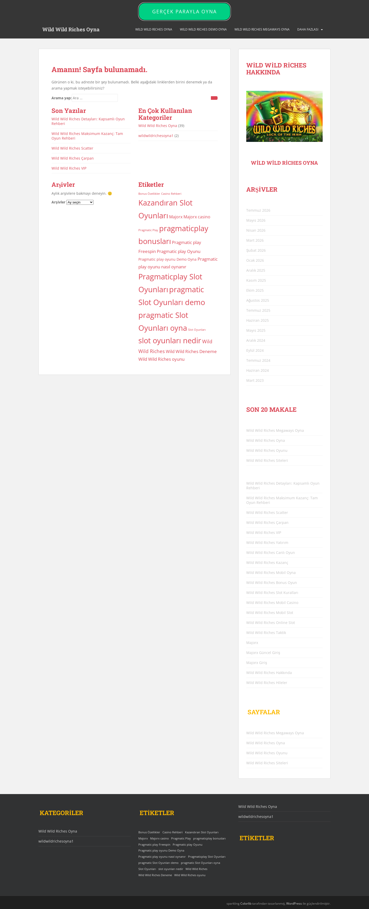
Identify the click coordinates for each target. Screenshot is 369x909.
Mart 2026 (255, 240)
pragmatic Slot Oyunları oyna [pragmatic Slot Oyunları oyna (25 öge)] (200, 863)
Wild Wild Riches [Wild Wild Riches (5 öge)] (196, 869)
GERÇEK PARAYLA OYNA (184, 11)
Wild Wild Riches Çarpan (73, 158)
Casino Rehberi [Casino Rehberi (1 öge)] (171, 194)
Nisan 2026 (255, 230)
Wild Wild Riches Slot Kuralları (272, 592)
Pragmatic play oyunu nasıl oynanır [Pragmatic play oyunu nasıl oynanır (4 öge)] (162, 856)
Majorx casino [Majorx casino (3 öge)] (196, 217)
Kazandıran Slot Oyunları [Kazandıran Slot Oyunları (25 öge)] (202, 832)
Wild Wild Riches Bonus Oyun (271, 582)
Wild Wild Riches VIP (69, 168)
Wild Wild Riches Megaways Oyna (262, 29)
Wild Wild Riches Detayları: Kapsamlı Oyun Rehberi (88, 121)
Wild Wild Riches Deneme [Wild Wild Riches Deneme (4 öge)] (191, 351)
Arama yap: (62, 97)
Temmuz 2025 (258, 310)
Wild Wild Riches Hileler (266, 682)
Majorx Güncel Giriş (263, 652)
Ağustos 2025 (257, 300)
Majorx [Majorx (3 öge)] (175, 217)
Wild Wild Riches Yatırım (267, 542)
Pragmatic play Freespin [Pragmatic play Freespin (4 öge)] (154, 844)
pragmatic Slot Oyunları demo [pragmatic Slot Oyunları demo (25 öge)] (158, 863)
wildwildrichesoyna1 (155, 135)
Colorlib (245, 903)
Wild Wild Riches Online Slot (270, 622)
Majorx (252, 642)
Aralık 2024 (255, 340)
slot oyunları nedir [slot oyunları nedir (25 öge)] (169, 340)
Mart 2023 (255, 380)
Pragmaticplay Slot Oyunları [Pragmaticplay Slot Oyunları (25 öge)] (206, 856)
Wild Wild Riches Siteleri (267, 460)
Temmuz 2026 (258, 210)
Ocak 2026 (255, 260)
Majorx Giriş (256, 662)
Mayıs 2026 (255, 220)
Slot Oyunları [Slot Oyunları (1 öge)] (197, 329)
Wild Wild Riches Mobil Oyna (271, 572)
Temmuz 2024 (258, 360)
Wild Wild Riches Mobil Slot (269, 612)
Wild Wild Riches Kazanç (267, 562)
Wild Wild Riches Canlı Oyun (270, 552)
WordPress (294, 903)
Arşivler (58, 202)
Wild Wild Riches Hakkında (269, 672)
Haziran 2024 (257, 370)
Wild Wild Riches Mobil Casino (272, 602)
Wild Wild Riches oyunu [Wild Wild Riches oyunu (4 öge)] (161, 359)
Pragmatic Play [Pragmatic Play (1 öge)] (148, 230)
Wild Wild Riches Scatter (72, 148)
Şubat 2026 (256, 250)
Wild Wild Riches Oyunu (267, 450)
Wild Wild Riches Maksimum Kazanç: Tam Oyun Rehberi (87, 136)
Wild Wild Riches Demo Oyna (203, 29)
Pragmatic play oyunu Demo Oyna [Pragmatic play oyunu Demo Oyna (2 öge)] (167, 259)
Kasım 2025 (256, 280)
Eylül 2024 (255, 350)
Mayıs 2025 (255, 330)
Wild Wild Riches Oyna (70, 29)
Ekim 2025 (255, 290)
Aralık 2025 (255, 270)
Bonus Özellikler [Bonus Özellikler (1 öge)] (149, 194)
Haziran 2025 (257, 320)
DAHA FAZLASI (307, 29)
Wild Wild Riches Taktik (266, 632)
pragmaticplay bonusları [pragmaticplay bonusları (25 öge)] (209, 838)
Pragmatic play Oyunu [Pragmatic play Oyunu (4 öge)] (178, 251)
